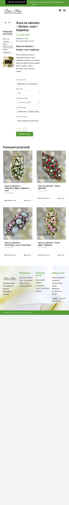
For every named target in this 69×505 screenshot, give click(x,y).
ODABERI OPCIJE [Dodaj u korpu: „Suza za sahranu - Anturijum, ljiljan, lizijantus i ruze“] (11, 200)
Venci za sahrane (26, 278)
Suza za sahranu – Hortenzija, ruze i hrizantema (18, 244)
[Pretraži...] (8, 22)
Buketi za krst (8, 47)
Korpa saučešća (25, 286)
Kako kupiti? (40, 280)
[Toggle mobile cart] (60, 10)
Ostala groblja (21, 107)
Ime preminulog (22, 116)
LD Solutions (28, 312)
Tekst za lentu (21, 80)
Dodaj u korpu (24, 134)
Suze (5, 44)
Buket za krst (24, 283)
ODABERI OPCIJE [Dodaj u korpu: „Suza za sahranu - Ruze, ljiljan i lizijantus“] (45, 255)
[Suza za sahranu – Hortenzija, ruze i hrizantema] (17, 223)
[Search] (5, 22)
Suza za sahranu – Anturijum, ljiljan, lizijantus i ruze (17, 188)
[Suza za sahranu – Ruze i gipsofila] (51, 167)
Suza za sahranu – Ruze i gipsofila (49, 187)
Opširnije (28, 200)
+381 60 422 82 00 (16, 2)
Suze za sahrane (25, 280)
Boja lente (19, 89)
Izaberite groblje (22, 98)
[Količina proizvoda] (21, 130)
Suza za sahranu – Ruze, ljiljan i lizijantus (49, 244)
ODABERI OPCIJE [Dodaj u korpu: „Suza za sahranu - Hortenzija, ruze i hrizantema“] (11, 255)
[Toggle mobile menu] (64, 10)
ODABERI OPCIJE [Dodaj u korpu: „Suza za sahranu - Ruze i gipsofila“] (45, 198)
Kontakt (39, 291)
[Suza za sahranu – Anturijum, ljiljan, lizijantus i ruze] (17, 167)
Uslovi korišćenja (42, 288)
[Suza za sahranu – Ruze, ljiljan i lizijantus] (51, 223)
